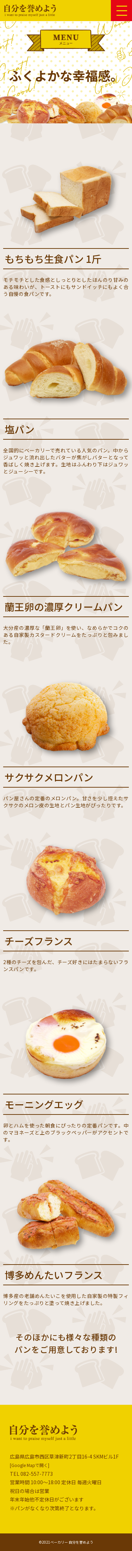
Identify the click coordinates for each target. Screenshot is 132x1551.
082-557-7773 (36, 1473)
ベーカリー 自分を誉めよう (71, 1542)
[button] (122, 10)
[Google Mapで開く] (29, 1465)
